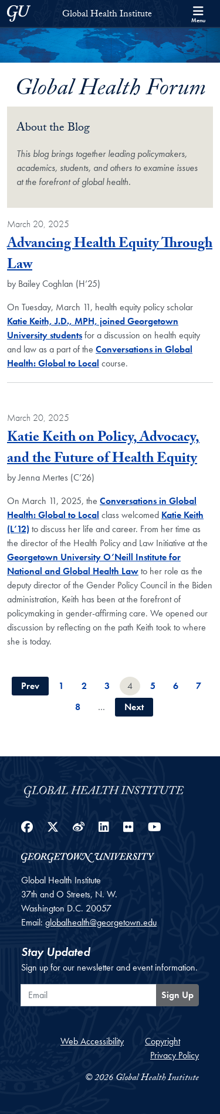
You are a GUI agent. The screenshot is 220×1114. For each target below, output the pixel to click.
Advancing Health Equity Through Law (109, 255)
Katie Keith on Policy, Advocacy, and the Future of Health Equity (103, 449)
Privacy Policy (174, 1055)
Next (134, 707)
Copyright (162, 1041)
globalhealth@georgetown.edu (101, 922)
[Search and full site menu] (198, 13)
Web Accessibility (92, 1041)
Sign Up (177, 995)
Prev (30, 686)
